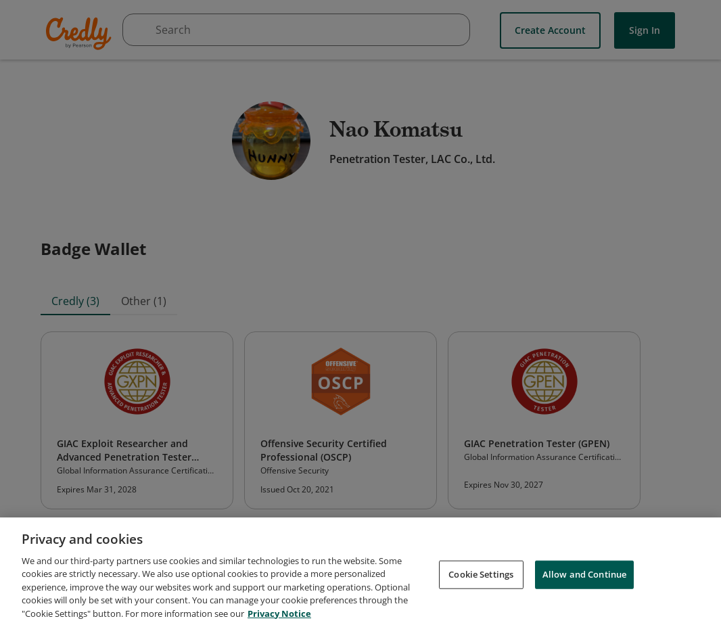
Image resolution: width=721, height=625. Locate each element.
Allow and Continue (584, 579)
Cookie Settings (480, 579)
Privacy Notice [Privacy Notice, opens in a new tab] (279, 618)
